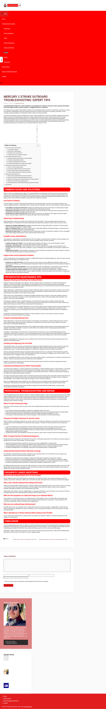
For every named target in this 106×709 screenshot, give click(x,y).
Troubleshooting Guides (9, 24)
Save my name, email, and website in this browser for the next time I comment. (26, 581)
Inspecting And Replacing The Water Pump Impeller (20, 163)
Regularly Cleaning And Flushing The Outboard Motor (20, 158)
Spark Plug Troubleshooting (14, 151)
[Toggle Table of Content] (37, 145)
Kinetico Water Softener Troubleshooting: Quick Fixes (25, 539)
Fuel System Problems (13, 149)
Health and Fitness (9, 47)
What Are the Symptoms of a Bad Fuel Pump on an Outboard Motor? (23, 179)
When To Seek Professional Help (15, 167)
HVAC (5, 38)
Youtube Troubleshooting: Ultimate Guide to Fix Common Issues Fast (17, 686)
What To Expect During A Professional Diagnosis (19, 170)
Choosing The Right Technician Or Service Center (19, 168)
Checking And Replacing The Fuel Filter (17, 161)
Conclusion (8, 184)
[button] (1, 83)
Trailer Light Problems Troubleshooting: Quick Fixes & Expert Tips (15, 679)
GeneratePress (28, 706)
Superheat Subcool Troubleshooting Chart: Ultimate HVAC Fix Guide (18, 659)
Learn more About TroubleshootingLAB (11, 642)
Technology (7, 62)
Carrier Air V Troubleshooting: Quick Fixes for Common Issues (15, 665)
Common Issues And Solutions (13, 147)
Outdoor (6, 52)
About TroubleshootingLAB (9, 71)
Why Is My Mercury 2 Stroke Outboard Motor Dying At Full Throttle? (23, 182)
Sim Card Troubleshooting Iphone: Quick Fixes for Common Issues (18, 673)
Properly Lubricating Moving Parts (16, 160)
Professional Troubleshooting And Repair (16, 165)
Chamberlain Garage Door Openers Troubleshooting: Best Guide (53, 539)
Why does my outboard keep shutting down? (18, 180)
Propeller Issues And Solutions (15, 153)
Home (3, 19)
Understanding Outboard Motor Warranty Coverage (19, 172)
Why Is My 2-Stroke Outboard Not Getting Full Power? (20, 177)
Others (5, 57)
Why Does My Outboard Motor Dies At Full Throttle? (19, 175)
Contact (4, 76)
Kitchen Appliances (9, 43)
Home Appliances (9, 33)
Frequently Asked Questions (13, 174)
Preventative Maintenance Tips (13, 156)
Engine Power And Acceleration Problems (17, 154)
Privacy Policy (6, 67)
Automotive (7, 28)
